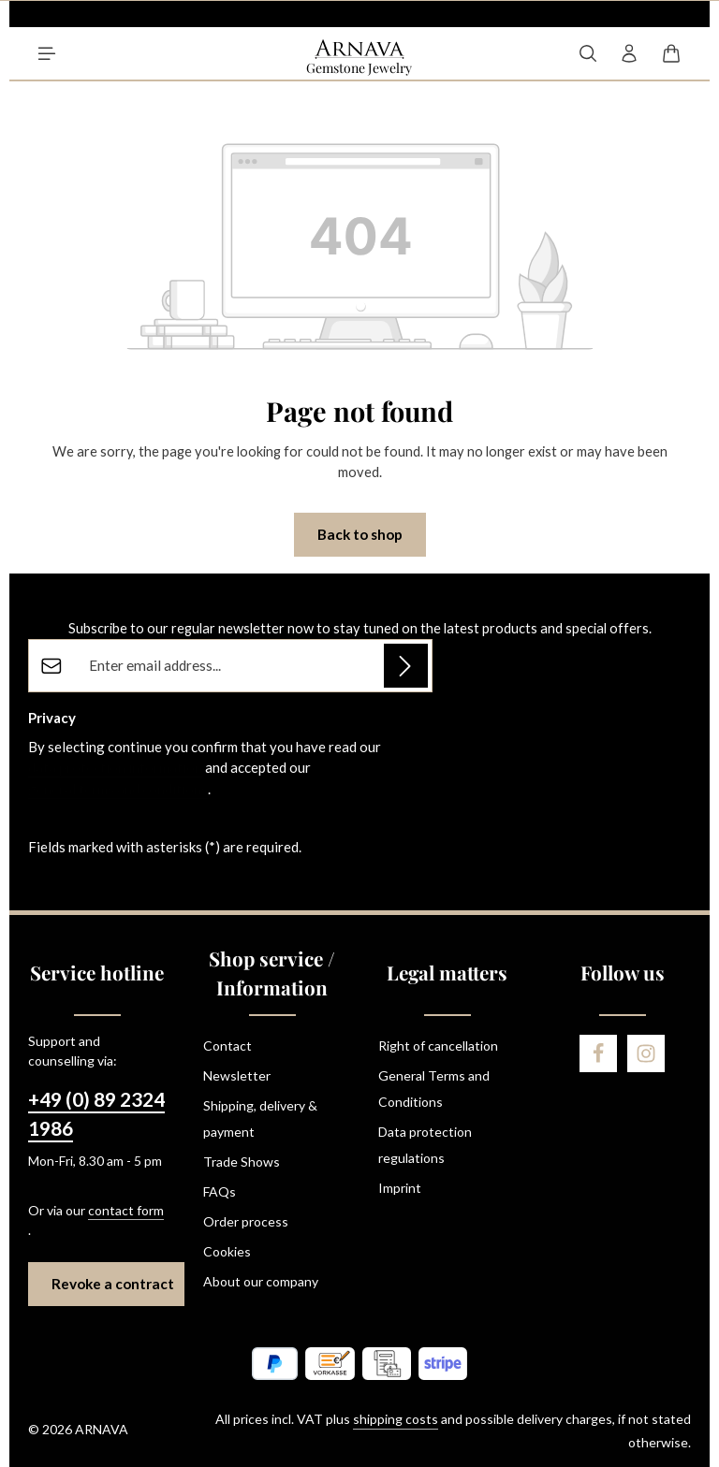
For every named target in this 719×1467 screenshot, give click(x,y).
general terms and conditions (118, 788)
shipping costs (395, 1419)
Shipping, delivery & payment (260, 1118)
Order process (245, 1221)
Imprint (399, 1188)
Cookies (227, 1251)
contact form (126, 1210)
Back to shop (360, 534)
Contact (227, 1045)
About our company (260, 1281)
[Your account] (629, 53)
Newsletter (237, 1075)
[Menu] (47, 53)
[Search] (588, 53)
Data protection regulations (425, 1145)
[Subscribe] (406, 666)
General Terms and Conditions (434, 1089)
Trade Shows (241, 1161)
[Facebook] (598, 1053)
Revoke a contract (112, 1283)
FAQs (219, 1191)
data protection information (115, 767)
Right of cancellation (438, 1045)
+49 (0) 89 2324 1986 (96, 1114)
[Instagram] (646, 1053)
